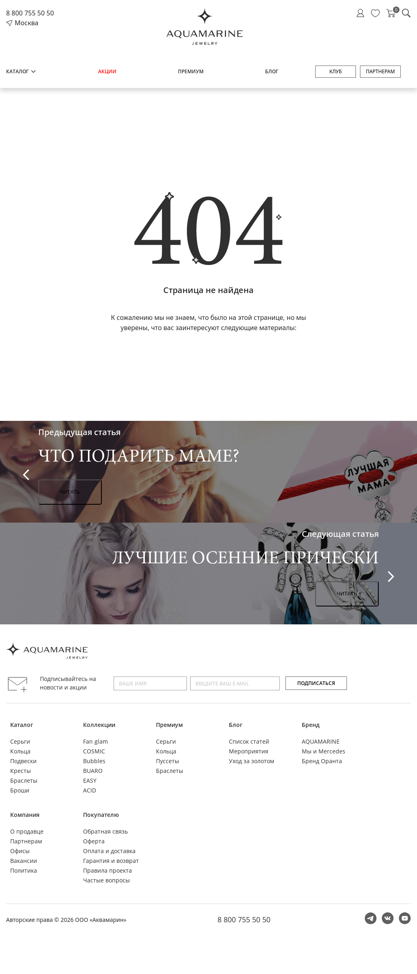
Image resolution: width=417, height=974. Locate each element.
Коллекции (99, 725)
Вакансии (23, 861)
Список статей (249, 741)
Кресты (20, 771)
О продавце (27, 831)
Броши (19, 790)
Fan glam (95, 741)
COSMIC (94, 751)
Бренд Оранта (322, 761)
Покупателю (101, 815)
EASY (90, 780)
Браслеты (23, 780)
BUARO (93, 771)
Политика (23, 870)
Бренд (311, 725)
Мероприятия (248, 751)
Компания (25, 815)
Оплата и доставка (109, 851)
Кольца (20, 751)
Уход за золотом (251, 761)
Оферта (94, 841)
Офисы (20, 851)
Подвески (23, 761)
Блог (271, 71)
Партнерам (380, 71)
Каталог (21, 71)
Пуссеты (167, 761)
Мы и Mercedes (323, 751)
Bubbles (94, 761)
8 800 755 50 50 (30, 13)
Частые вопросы (106, 880)
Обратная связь (105, 831)
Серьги (20, 741)
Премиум (191, 71)
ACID (89, 790)
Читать (70, 492)
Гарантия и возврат (111, 861)
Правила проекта (107, 870)
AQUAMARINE (321, 741)
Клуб (335, 71)
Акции (107, 71)
